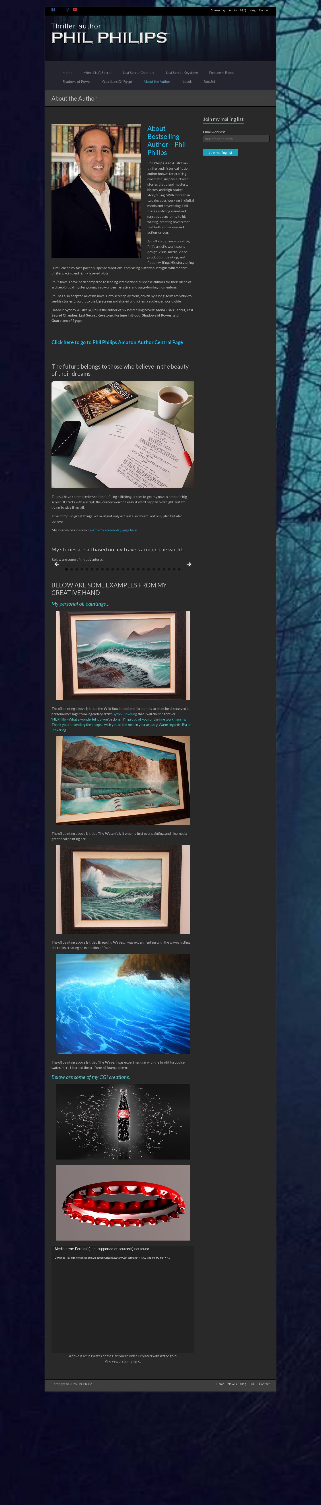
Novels (186, 80)
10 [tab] (113, 676)
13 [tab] (128, 676)
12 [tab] (123, 676)
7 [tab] (97, 676)
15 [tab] (138, 676)
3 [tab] (77, 676)
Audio (233, 10)
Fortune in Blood (221, 71)
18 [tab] (154, 676)
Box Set (209, 80)
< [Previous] (57, 618)
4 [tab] (82, 676)
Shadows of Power (77, 80)
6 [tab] (92, 676)
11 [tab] (118, 676)
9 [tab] (107, 676)
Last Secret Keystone (182, 71)
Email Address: (214, 132)
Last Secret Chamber (139, 71)
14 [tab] (133, 676)
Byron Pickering (124, 821)
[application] (122, 1406)
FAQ (243, 10)
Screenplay (218, 10)
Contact (264, 10)
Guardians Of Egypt (117, 80)
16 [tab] (143, 676)
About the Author (157, 80)
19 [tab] (159, 676)
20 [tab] (164, 676)
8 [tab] (102, 676)
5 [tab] (87, 676)
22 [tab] (174, 676)
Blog (252, 10)
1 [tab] (66, 676)
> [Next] (188, 618)
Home (67, 71)
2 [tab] (71, 676)
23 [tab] (179, 676)
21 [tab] (169, 676)
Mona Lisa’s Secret (97, 71)
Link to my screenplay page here (112, 530)
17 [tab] (149, 676)
